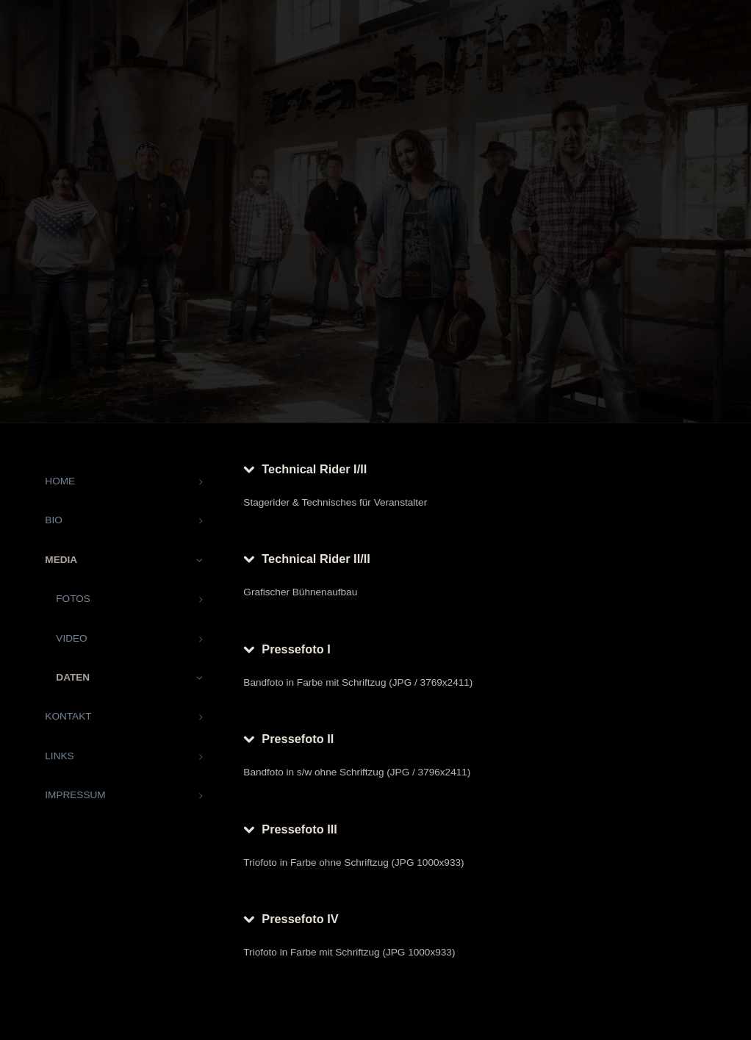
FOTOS (73, 598)
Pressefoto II (298, 738)
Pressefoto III (299, 829)
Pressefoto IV (300, 918)
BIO (53, 520)
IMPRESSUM (75, 794)
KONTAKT (68, 716)
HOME (60, 481)
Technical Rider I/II (314, 469)
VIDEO (71, 638)
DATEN (73, 677)
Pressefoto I (296, 649)
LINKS (59, 755)
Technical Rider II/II (316, 558)
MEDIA (61, 559)
